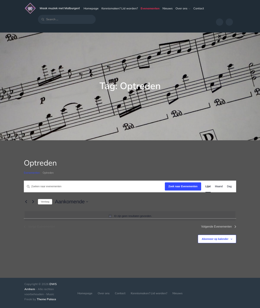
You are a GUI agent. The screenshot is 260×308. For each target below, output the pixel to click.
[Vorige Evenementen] (26, 202)
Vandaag (45, 201)
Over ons (183, 8)
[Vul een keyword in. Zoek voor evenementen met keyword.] (94, 186)
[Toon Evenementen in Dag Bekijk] (229, 186)
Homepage (91, 8)
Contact (198, 8)
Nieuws (167, 8)
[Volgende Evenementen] (33, 202)
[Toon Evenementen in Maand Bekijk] (219, 186)
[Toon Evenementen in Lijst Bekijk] (208, 186)
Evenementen (150, 8)
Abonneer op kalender (215, 239)
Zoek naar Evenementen (183, 186)
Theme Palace (46, 299)
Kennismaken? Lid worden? (119, 8)
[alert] (130, 216)
